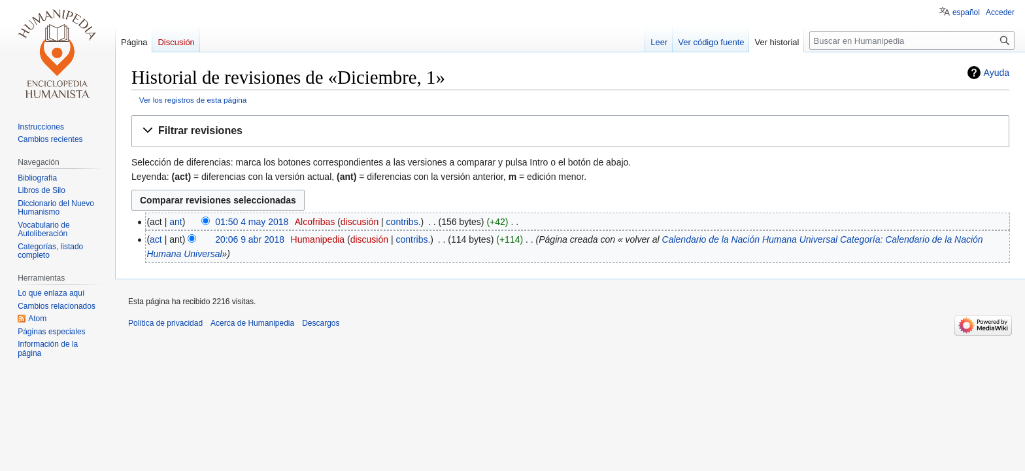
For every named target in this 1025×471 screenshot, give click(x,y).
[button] (570, 131)
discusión (359, 222)
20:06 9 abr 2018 (249, 239)
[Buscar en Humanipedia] (912, 40)
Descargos (320, 323)
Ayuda (996, 72)
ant (175, 222)
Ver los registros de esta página (193, 100)
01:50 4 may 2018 (251, 222)
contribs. (403, 222)
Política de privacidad (165, 323)
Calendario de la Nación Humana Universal (749, 239)
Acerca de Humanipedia (252, 323)
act (156, 239)
